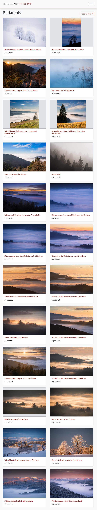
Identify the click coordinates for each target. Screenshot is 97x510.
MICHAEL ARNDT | (17, 4)
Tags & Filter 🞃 (87, 14)
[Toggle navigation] (91, 4)
